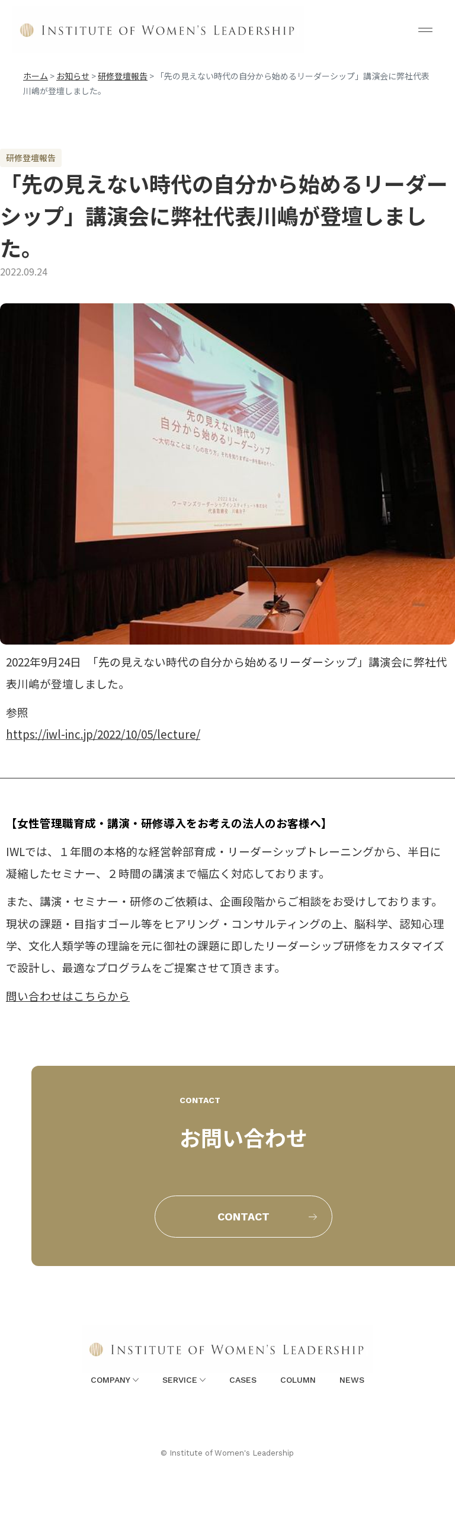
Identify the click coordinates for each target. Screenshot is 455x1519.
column (298, 1380)
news (351, 1380)
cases (243, 1380)
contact (243, 1216)
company (115, 1380)
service (184, 1380)
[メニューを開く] (425, 29)
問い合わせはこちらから (68, 996)
